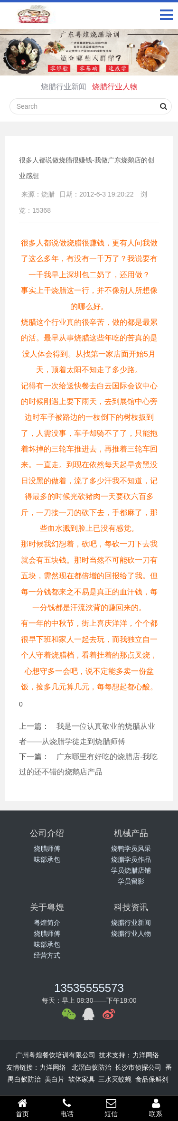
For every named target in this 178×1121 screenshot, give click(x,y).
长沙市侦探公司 (138, 1067)
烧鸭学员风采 (131, 848)
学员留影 (131, 881)
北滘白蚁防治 (92, 1067)
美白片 (55, 1079)
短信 (111, 1108)
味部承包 (47, 859)
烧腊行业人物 (115, 87)
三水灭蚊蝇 (114, 1079)
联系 (155, 1108)
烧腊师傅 (47, 848)
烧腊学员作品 (131, 859)
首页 (22, 1108)
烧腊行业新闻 (63, 87)
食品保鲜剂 (152, 1079)
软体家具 (81, 1079)
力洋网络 (145, 1055)
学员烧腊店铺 (131, 870)
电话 (67, 1108)
